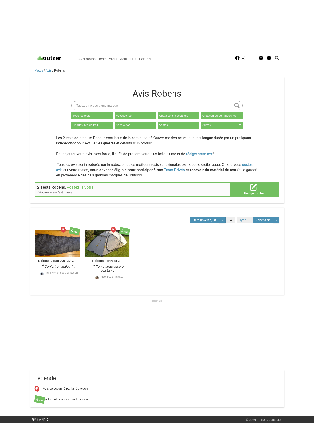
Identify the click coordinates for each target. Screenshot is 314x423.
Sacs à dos (123, 125)
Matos (39, 70)
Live (133, 59)
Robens (59, 70)
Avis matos (87, 59)
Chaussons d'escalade (173, 115)
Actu (123, 59)
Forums (145, 59)
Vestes (163, 125)
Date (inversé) (204, 220)
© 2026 (251, 419)
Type (244, 220)
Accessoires (124, 115)
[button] (269, 58)
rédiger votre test (199, 154)
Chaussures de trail (85, 125)
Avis (49, 70)
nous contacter (271, 419)
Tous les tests (81, 115)
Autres (221, 125)
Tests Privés (107, 59)
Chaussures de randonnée (219, 115)
